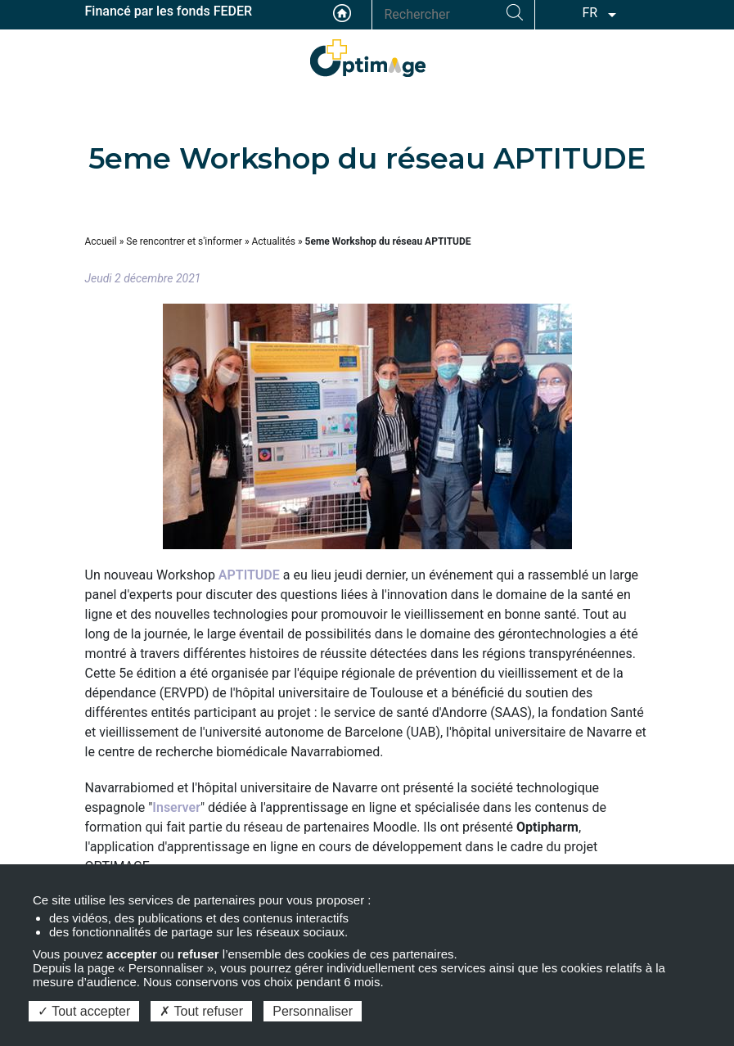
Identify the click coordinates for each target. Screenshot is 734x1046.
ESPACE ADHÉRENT (633, 54)
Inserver (176, 807)
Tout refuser (201, 1011)
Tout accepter (84, 1011)
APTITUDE (249, 575)
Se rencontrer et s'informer (184, 241)
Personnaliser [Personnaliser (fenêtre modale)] (312, 1011)
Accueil (342, 13)
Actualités (274, 241)
